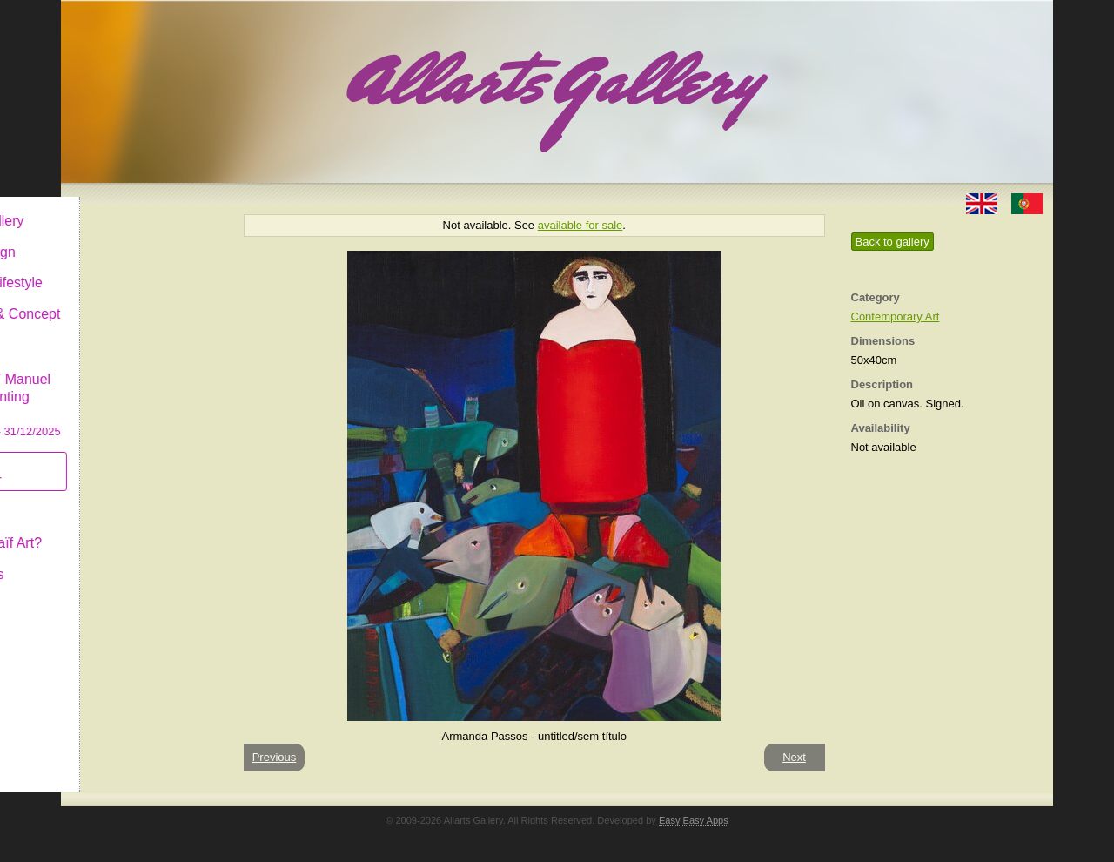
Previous (274, 757)
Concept (107, 497)
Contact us (114, 560)
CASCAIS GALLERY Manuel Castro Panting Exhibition (143, 382)
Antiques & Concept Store (142, 309)
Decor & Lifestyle (133, 268)
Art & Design (120, 238)
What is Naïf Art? (133, 529)
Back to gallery (892, 241)
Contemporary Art (895, 316)
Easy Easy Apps (693, 820)
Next (794, 757)
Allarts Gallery (124, 206)
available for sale (580, 225)
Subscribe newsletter (113, 457)
